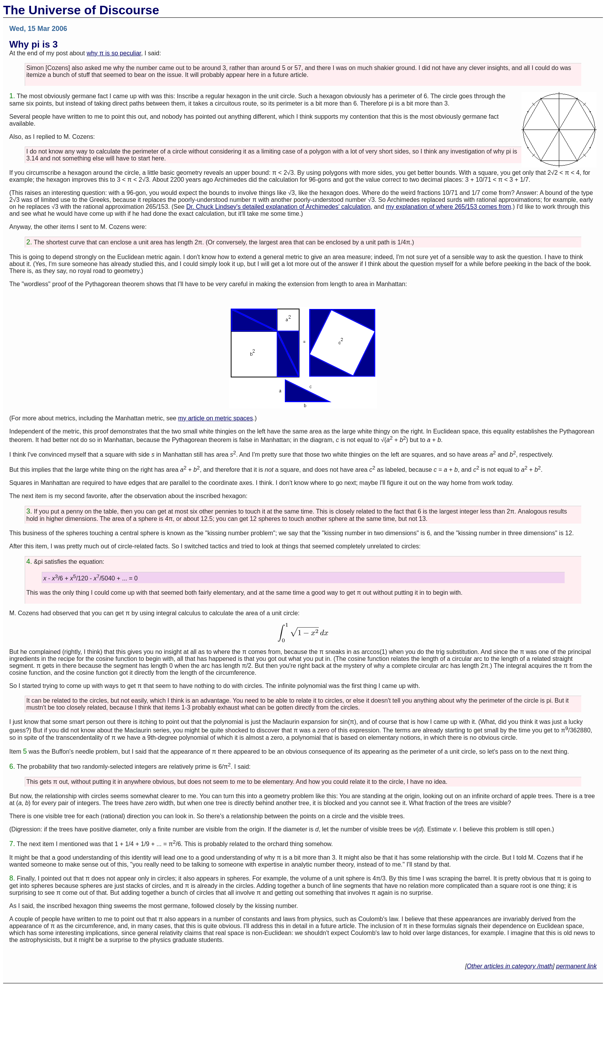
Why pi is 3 (33, 44)
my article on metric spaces (215, 418)
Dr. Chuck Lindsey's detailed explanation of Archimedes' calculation (278, 206)
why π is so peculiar (114, 53)
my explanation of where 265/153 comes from (448, 206)
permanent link (576, 966)
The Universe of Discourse (81, 10)
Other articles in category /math (510, 966)
